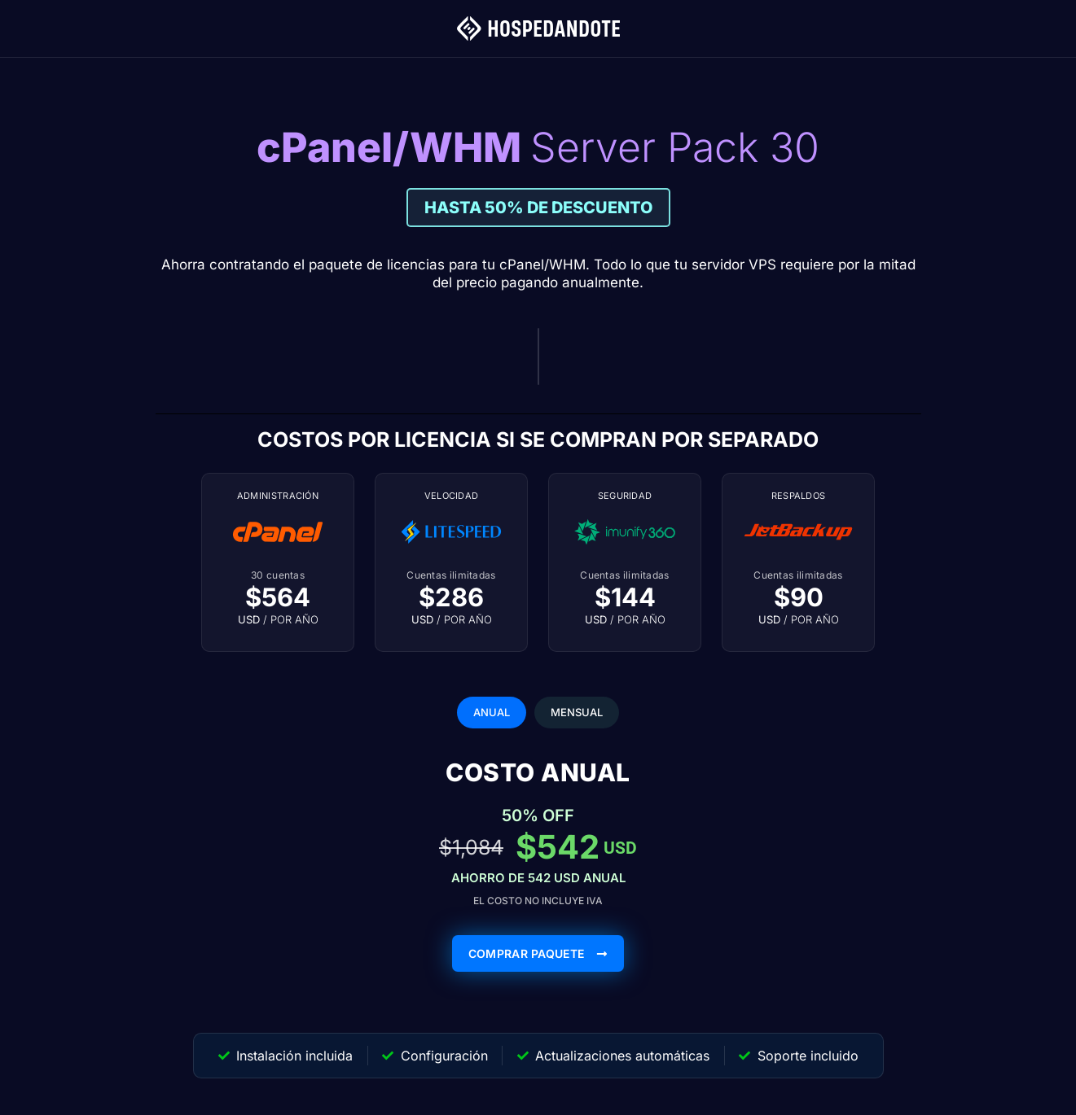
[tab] (491, 713)
